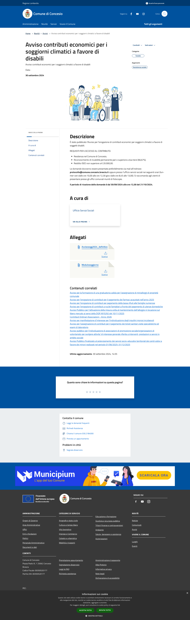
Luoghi (135, 541)
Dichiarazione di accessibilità (107, 578)
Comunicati (136, 525)
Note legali (99, 573)
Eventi (134, 546)
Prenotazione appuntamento (71, 560)
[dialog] (95, 605)
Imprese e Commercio (68, 533)
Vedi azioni (150, 45)
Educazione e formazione (105, 516)
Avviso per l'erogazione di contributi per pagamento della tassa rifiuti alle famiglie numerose (112, 303)
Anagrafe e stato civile (68, 520)
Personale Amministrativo (33, 542)
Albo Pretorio (100, 564)
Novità (37, 33)
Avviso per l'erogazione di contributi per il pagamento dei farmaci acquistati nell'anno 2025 (112, 299)
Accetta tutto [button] (85, 610)
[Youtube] (136, 13)
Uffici (25, 529)
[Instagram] (142, 13)
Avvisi (45, 33)
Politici (25, 538)
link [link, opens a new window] (118, 605)
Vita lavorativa (65, 529)
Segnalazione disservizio (69, 564)
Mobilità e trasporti (67, 542)
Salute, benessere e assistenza (108, 534)
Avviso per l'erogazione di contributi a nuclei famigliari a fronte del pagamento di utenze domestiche (116, 306)
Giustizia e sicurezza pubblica (107, 520)
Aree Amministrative (31, 525)
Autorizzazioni (101, 538)
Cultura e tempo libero (68, 525)
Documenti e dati (30, 547)
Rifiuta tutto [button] (105, 610)
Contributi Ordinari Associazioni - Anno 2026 (91, 317)
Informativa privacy (103, 569)
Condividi (138, 45)
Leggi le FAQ (64, 569)
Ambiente (99, 529)
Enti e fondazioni (30, 533)
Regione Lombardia (31, 3)
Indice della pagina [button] (35, 132)
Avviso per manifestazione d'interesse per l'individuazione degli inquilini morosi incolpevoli (112, 320)
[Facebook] (130, 13)
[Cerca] (164, 14)
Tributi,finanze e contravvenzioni (109, 525)
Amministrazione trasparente (107, 560)
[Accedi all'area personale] (155, 3)
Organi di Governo (30, 520)
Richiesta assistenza (67, 573)
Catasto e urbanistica (68, 538)
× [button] (187, 593)
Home (28, 33)
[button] (95, 616)
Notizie (135, 520)
